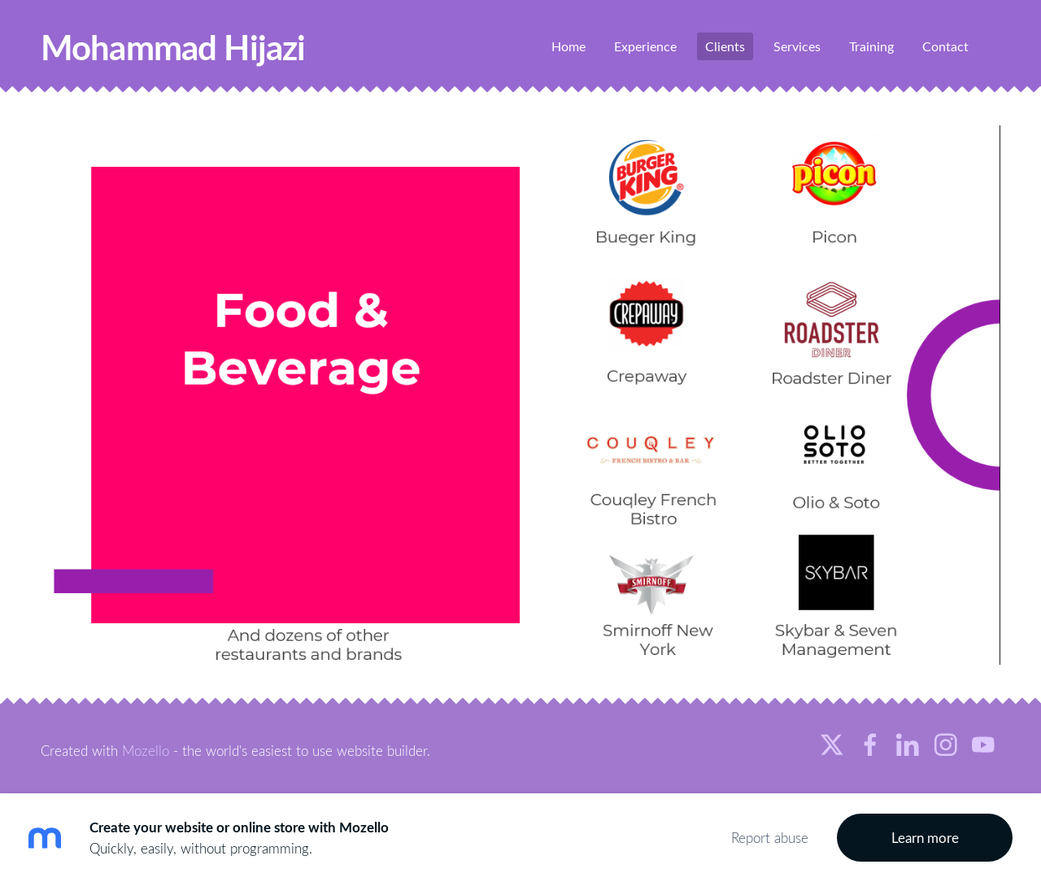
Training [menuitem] (871, 46)
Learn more (925, 837)
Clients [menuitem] (725, 46)
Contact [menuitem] (945, 46)
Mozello (145, 750)
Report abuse (769, 837)
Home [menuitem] (568, 46)
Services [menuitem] (797, 46)
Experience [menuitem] (645, 46)
